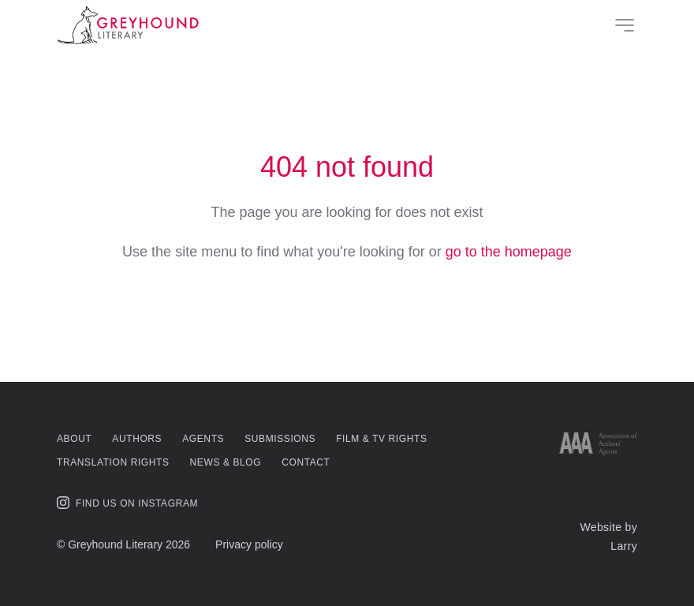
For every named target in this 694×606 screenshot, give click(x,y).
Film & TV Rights (381, 438)
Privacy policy (249, 544)
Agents (203, 438)
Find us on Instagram (127, 502)
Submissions (279, 438)
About (74, 438)
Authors (137, 438)
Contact (306, 462)
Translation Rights (113, 462)
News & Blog (226, 462)
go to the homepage (509, 252)
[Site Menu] (624, 25)
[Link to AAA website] (598, 443)
